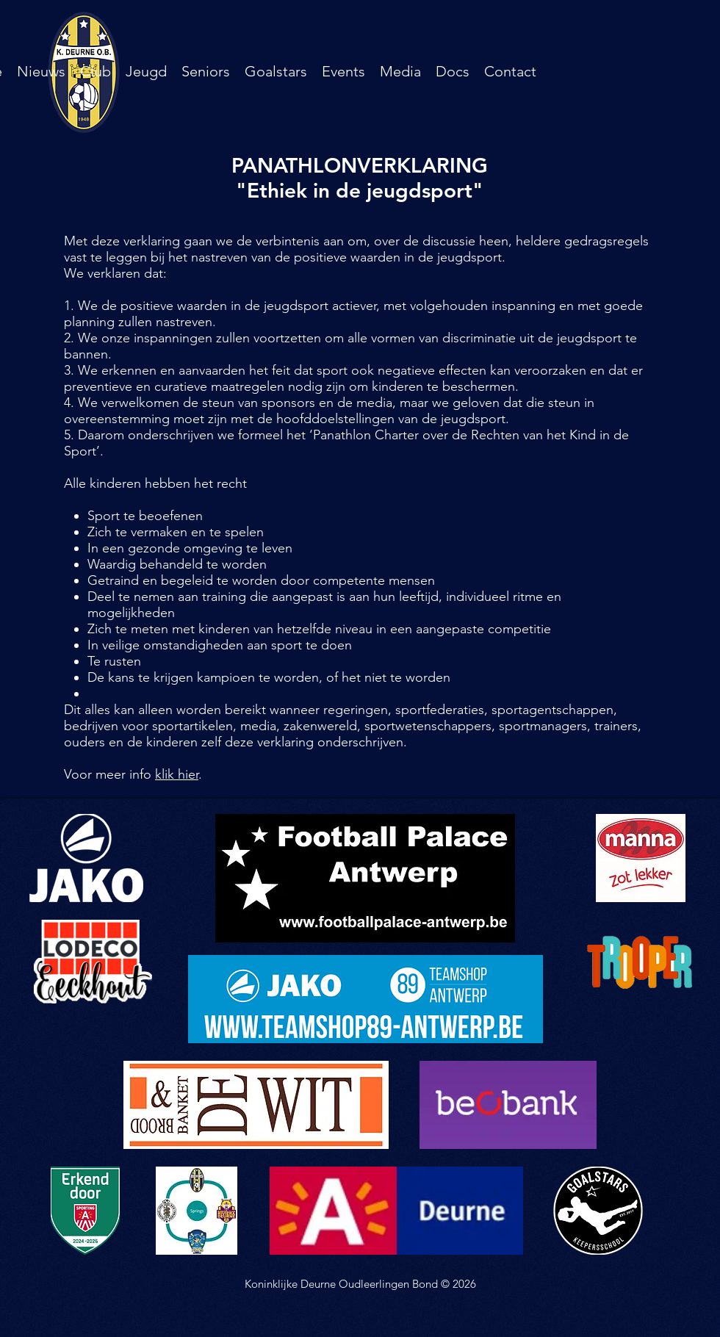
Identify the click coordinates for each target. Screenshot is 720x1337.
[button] (95, 71)
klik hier (176, 774)
